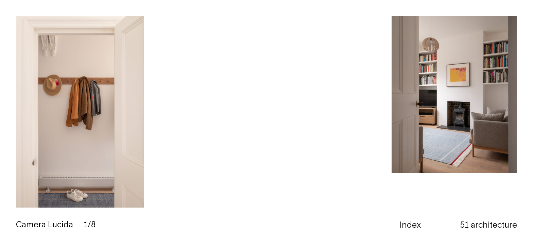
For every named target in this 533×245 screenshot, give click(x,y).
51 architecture (488, 224)
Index (410, 224)
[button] (399, 122)
